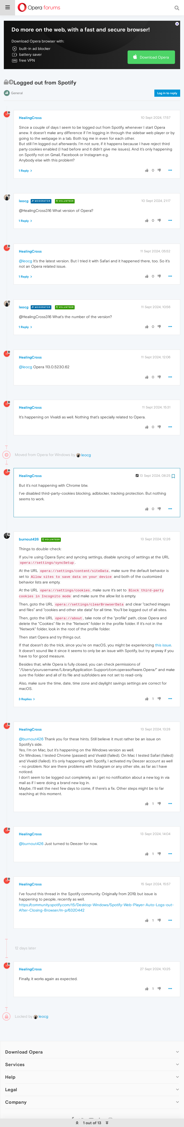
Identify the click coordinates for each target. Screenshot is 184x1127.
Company (16, 1090)
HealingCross (30, 106)
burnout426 (29, 528)
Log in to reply (167, 81)
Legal (11, 1078)
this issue (163, 633)
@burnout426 (31, 727)
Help (10, 1065)
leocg (23, 189)
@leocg (25, 249)
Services (15, 1053)
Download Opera (154, 46)
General (17, 81)
